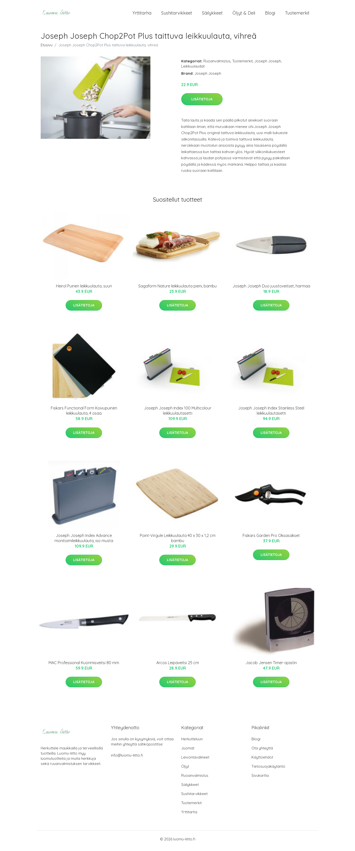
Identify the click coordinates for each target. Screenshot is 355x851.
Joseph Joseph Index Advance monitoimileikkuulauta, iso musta (83, 541)
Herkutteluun (192, 742)
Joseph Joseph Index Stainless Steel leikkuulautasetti (271, 414)
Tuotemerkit (297, 15)
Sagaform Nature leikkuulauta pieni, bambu (177, 289)
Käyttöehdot (262, 760)
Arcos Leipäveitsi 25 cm (177, 666)
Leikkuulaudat (193, 69)
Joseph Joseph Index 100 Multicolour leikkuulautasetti (177, 414)
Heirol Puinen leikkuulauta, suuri (84, 289)
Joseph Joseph (267, 64)
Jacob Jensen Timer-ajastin (271, 666)
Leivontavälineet (195, 760)
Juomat (187, 751)
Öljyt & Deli (243, 15)
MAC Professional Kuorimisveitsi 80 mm (84, 666)
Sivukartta (260, 779)
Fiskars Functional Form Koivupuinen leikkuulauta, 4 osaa (84, 414)
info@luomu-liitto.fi (127, 758)
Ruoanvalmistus (217, 64)
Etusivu (47, 48)
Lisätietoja (202, 102)
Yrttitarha (141, 15)
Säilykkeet (212, 15)
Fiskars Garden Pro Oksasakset (271, 538)
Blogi (270, 15)
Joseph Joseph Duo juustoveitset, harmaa (271, 289)
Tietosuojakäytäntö (268, 769)
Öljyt (185, 769)
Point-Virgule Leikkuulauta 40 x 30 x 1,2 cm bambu (177, 541)
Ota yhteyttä (262, 751)
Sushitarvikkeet (176, 15)
